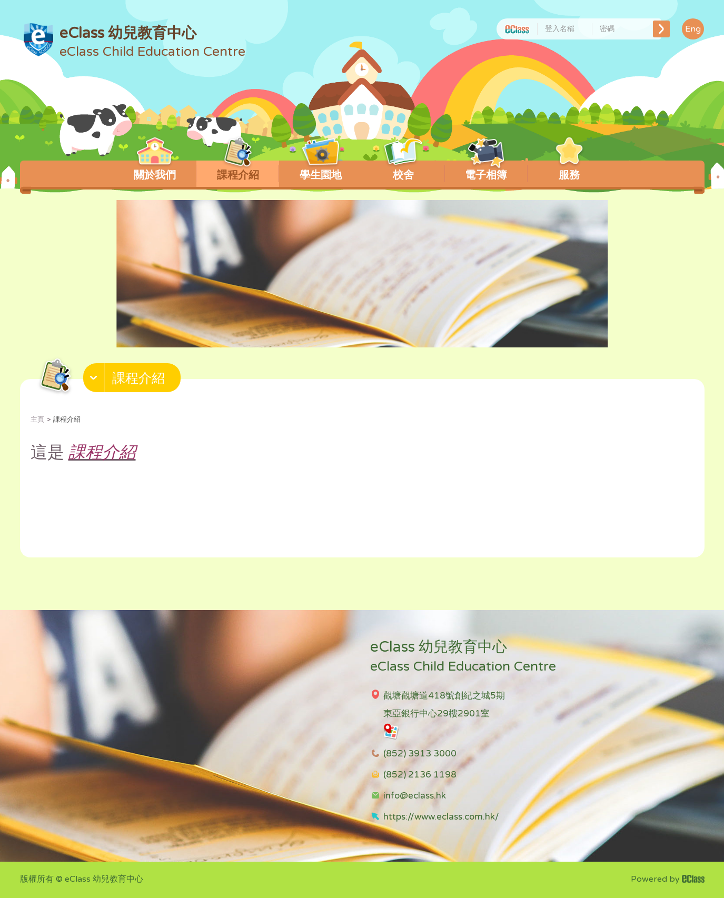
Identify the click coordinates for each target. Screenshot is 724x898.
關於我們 (155, 171)
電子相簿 (486, 171)
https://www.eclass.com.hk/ (441, 816)
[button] (133, 380)
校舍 (403, 171)
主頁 (37, 419)
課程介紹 (237, 171)
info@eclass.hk (414, 795)
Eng (693, 29)
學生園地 (320, 171)
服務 (569, 171)
